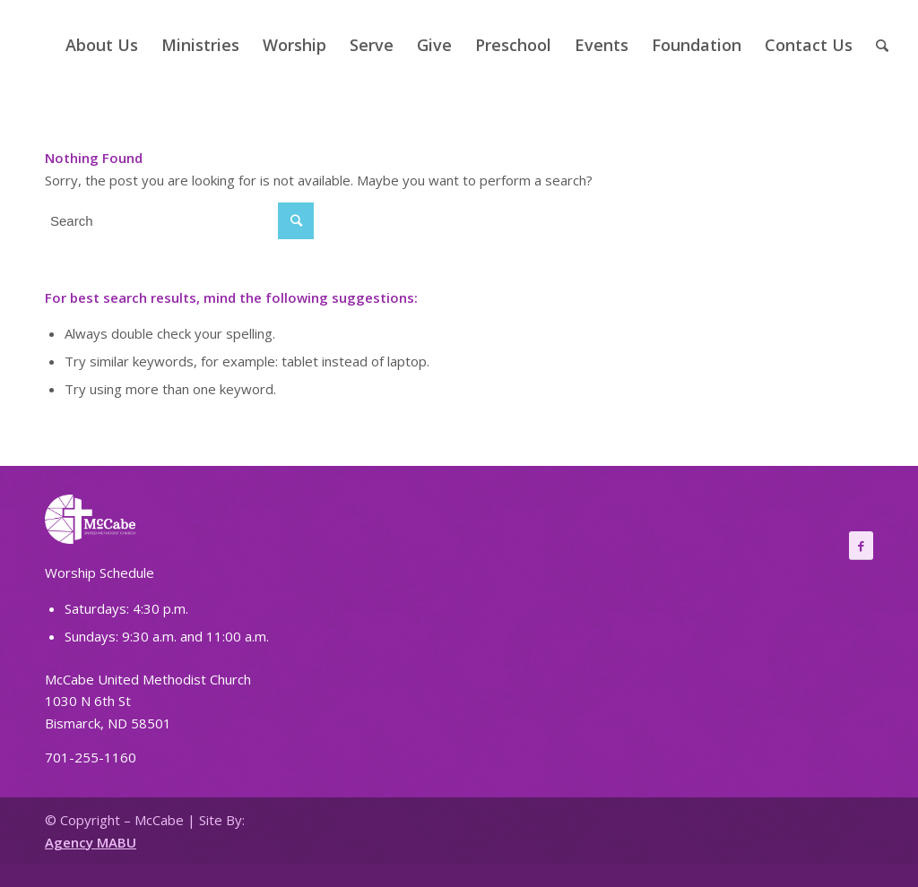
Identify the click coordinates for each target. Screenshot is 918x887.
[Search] (882, 45)
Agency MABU (90, 842)
